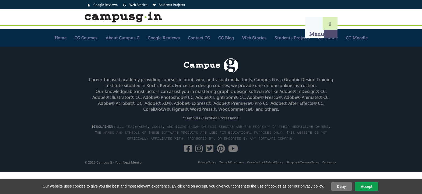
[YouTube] (233, 150)
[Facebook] (188, 150)
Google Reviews (164, 37)
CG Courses (86, 37)
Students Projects (292, 37)
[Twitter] (210, 150)
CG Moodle (357, 37)
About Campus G (122, 37)
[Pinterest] (221, 150)
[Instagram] (199, 150)
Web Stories (254, 37)
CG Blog (226, 37)
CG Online (328, 37)
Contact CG (199, 37)
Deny (341, 186)
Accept (366, 186)
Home (60, 37)
